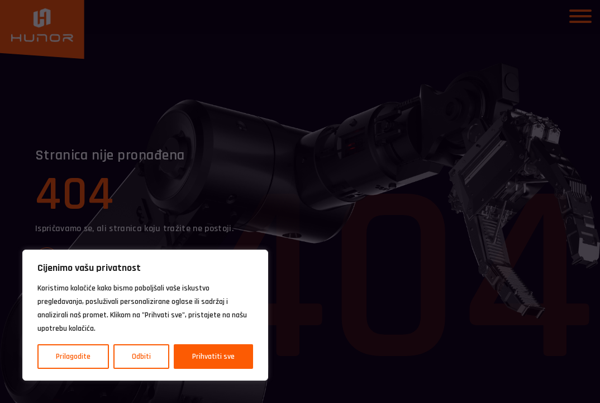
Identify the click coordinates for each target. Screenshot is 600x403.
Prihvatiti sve (213, 357)
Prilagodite (73, 357)
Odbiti (141, 357)
